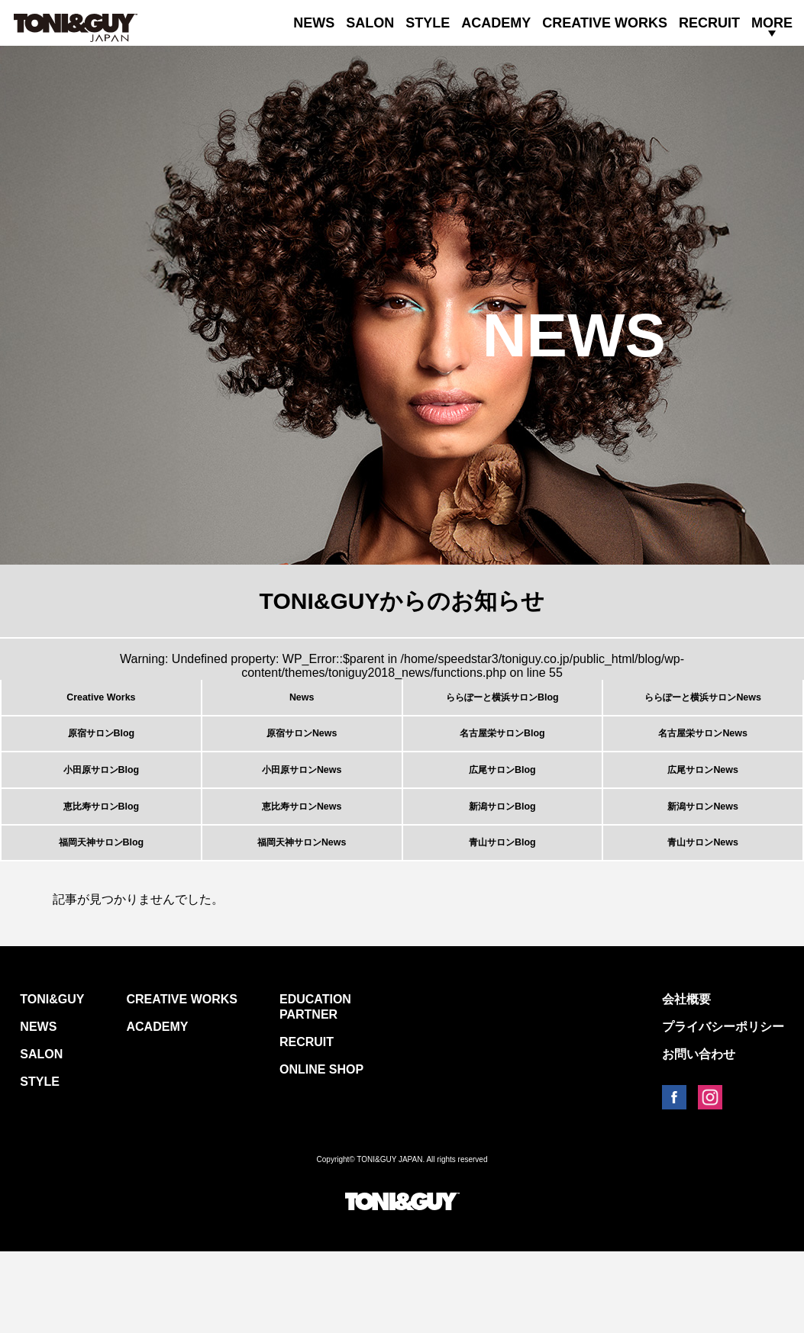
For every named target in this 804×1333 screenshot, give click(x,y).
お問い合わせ (698, 1135)
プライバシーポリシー (723, 1108)
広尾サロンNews (703, 810)
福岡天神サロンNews (301, 916)
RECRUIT (709, 23)
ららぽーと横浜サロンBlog (502, 705)
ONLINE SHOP (321, 1151)
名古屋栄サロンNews (703, 758)
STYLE (427, 23)
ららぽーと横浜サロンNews (703, 705)
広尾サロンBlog (502, 810)
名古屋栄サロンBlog (502, 758)
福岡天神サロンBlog (101, 916)
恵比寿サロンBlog (101, 863)
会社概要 (686, 1080)
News (302, 705)
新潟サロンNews (703, 863)
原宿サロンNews (301, 758)
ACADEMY (496, 23)
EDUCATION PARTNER (315, 1088)
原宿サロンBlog (101, 758)
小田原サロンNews (301, 810)
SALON (370, 23)
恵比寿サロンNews (301, 863)
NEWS (313, 23)
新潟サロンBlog (502, 863)
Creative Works (101, 705)
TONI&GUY (52, 1080)
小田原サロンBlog (101, 810)
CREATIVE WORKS (604, 23)
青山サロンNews (703, 916)
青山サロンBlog (502, 916)
